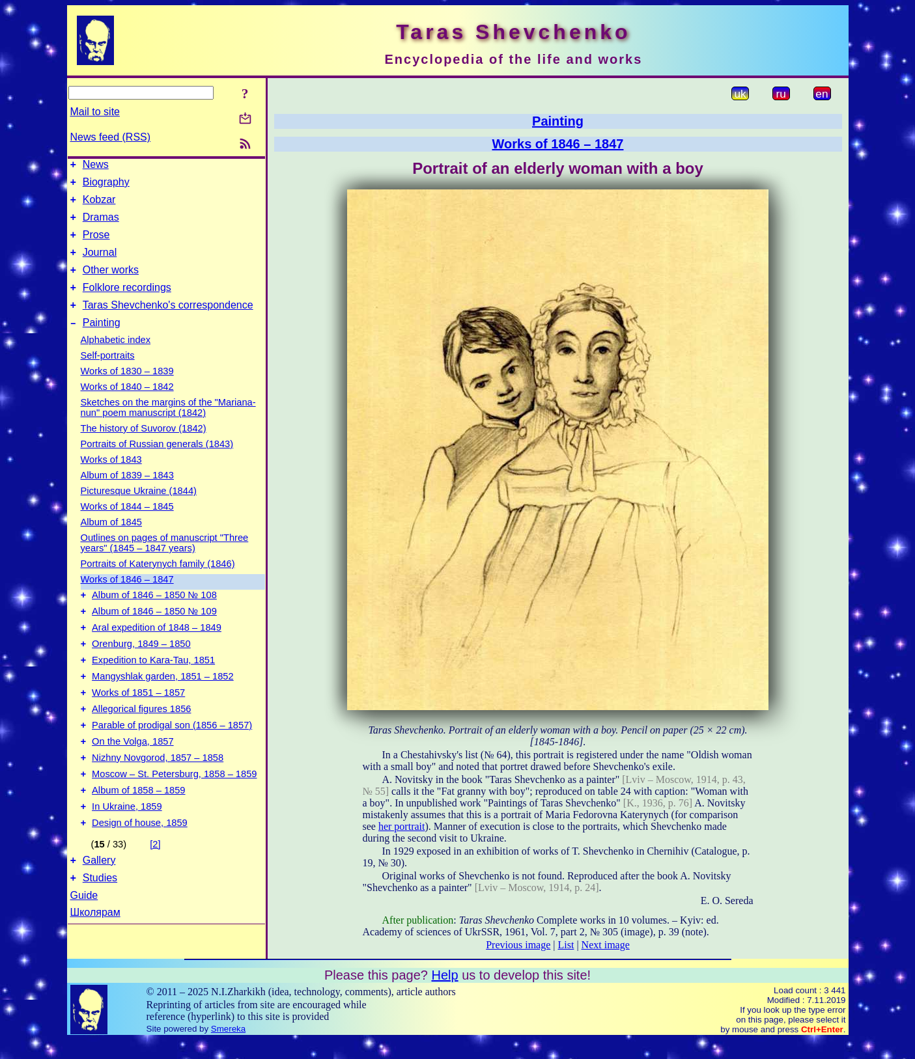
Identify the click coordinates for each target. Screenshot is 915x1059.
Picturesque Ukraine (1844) (139, 510)
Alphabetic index (116, 359)
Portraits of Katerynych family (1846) (158, 583)
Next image (606, 944)
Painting (101, 342)
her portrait (401, 826)
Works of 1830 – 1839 (127, 390)
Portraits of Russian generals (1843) (157, 463)
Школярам (95, 964)
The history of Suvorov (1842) (143, 448)
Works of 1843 (111, 479)
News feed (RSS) (110, 137)
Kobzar (99, 205)
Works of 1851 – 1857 (138, 726)
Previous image (518, 944)
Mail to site (95, 111)
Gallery (99, 910)
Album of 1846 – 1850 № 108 (154, 616)
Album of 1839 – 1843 (127, 494)
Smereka (228, 1047)
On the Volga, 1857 (133, 780)
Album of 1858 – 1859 (138, 835)
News (96, 166)
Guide (84, 948)
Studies (100, 930)
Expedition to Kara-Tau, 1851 (153, 689)
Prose (96, 244)
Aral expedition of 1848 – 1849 (156, 653)
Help (444, 994)
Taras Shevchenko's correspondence (168, 322)
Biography (106, 185)
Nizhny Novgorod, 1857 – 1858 (157, 798)
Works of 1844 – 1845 (127, 526)
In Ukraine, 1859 (127, 853)
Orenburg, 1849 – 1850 (141, 671)
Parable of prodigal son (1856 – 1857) (172, 762)
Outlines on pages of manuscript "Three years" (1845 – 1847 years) (165, 562)
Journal (100, 263)
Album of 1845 (112, 541)
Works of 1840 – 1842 (127, 406)
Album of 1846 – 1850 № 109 (154, 634)
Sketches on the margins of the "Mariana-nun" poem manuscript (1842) (168, 427)
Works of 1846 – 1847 (127, 599)
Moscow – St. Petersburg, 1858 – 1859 (174, 817)
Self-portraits (108, 375)
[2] (155, 893)
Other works (111, 283)
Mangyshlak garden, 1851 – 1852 (163, 707)
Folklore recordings (127, 303)
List (566, 944)
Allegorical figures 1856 (141, 744)
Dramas (101, 224)
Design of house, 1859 (140, 871)
